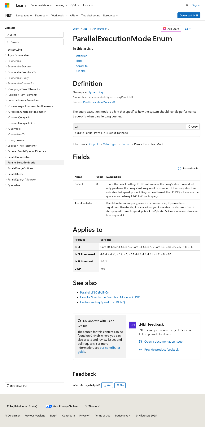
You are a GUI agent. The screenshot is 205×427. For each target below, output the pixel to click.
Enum (125, 144)
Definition (81, 55)
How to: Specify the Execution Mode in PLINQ (110, 297)
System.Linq (96, 92)
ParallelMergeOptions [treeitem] (20, 168)
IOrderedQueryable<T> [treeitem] (21, 123)
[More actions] (197, 29)
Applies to (82, 66)
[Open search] (187, 5)
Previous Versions (34, 415)
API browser (100, 28)
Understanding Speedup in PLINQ (102, 302)
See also (80, 71)
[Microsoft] (7, 5)
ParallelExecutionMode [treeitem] (21, 162)
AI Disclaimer (12, 415)
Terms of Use (102, 415)
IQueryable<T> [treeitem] (17, 134)
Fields (79, 60)
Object (93, 144)
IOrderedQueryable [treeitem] (19, 117)
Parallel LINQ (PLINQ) (94, 292)
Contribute (68, 415)
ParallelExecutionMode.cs (98, 102)
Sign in (196, 5)
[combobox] (34, 35)
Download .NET (189, 15)
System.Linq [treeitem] (15, 49)
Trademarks (121, 415)
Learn (76, 28)
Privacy (83, 415)
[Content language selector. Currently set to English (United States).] (22, 406)
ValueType (109, 144)
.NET (86, 28)
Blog (52, 415)
